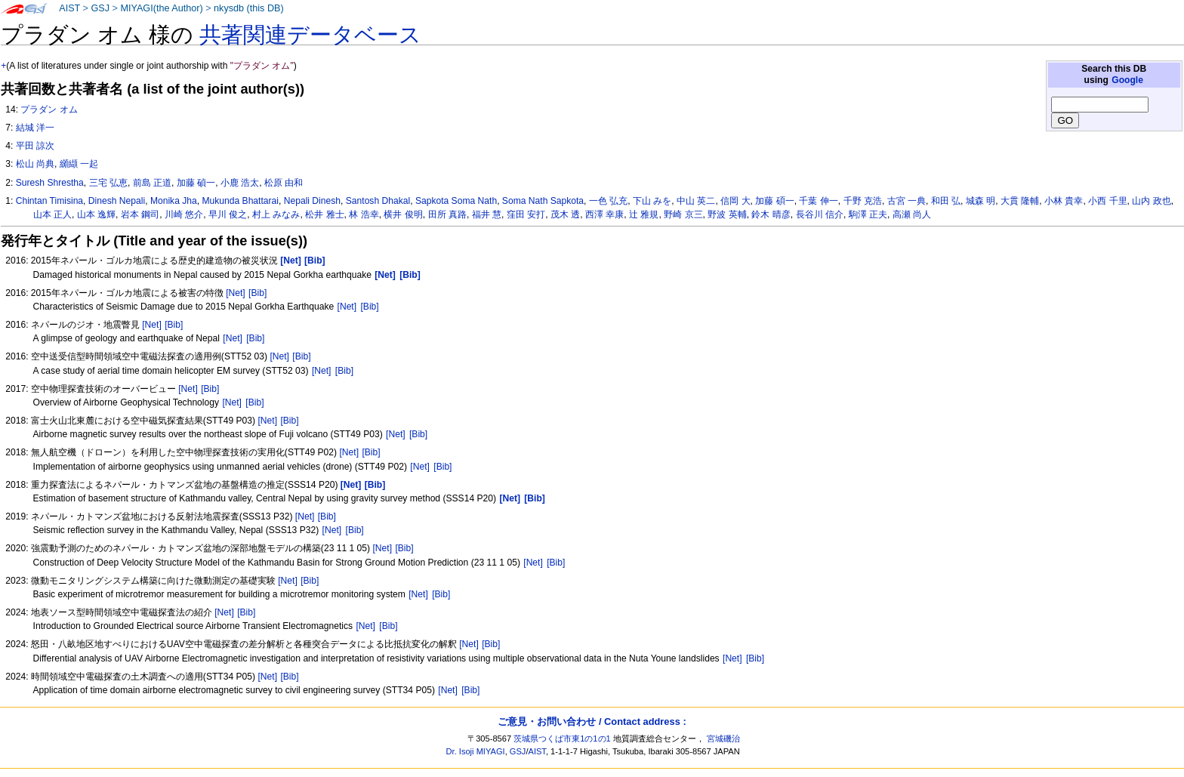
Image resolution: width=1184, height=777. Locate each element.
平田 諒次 (35, 145)
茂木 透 (565, 214)
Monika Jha (173, 201)
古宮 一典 (906, 201)
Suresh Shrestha (50, 182)
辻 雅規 (643, 214)
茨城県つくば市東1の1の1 (562, 738)
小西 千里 (1107, 201)
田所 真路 (447, 214)
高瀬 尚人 (912, 214)
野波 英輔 (727, 214)
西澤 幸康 (604, 214)
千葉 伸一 (818, 201)
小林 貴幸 (1063, 201)
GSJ (100, 8)
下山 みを (652, 201)
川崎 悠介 (184, 214)
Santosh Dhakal (378, 201)
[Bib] (257, 293)
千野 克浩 (862, 201)
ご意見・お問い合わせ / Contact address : (592, 721)
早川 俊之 (227, 214)
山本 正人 (52, 214)
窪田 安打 (526, 214)
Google (1127, 80)
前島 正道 (152, 182)
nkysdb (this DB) (249, 8)
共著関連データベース (310, 35)
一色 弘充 (608, 201)
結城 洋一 (35, 127)
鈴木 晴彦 (770, 214)
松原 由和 (283, 182)
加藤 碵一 (196, 182)
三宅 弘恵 (108, 182)
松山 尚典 (35, 164)
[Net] (235, 293)
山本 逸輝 (96, 214)
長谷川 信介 (819, 214)
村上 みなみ (276, 214)
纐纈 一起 (79, 164)
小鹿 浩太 (239, 182)
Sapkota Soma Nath (456, 201)
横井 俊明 (403, 214)
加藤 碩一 (774, 201)
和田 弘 (945, 201)
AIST (69, 8)
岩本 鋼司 (140, 214)
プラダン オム (48, 109)
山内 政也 (1151, 201)
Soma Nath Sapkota (543, 201)
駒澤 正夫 (868, 214)
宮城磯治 (723, 738)
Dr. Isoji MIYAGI (475, 751)
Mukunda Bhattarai (240, 201)
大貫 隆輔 (1020, 201)
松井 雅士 (324, 214)
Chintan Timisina (49, 201)
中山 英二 (696, 201)
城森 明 (980, 201)
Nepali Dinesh (312, 201)
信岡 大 (735, 201)
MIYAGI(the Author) (161, 8)
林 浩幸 (363, 214)
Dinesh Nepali (116, 201)
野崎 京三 (683, 214)
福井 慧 (486, 214)
